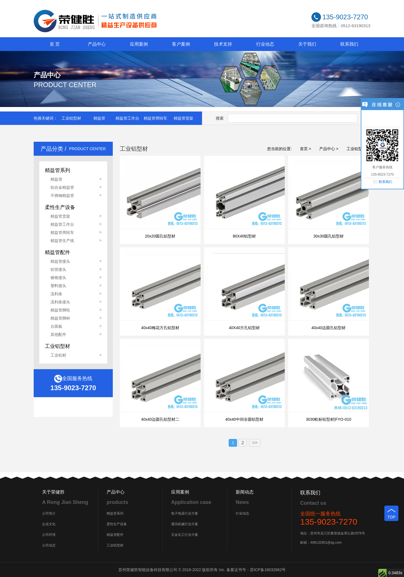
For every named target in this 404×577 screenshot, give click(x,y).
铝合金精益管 (62, 187)
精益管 (99, 118)
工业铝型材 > (357, 148)
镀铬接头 (58, 277)
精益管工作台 (127, 118)
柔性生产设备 (117, 524)
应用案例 (139, 44)
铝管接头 (58, 269)
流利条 (56, 294)
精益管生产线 (62, 240)
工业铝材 (58, 355)
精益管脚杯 (60, 318)
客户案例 (181, 44)
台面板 (56, 326)
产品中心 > (328, 148)
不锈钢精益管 (62, 195)
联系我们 (349, 44)
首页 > (305, 148)
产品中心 (97, 44)
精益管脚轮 (60, 310)
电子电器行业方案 (184, 513)
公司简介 (49, 513)
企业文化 (49, 524)
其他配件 (58, 334)
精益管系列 (115, 513)
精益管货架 (183, 118)
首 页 (55, 44)
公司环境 (49, 535)
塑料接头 (58, 285)
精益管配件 (115, 535)
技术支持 (223, 44)
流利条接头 (60, 302)
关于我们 (307, 44)
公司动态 (49, 545)
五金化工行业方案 (184, 535)
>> (255, 442)
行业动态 (265, 44)
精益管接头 (60, 261)
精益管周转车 (155, 118)
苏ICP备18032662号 (268, 569)
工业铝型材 (71, 118)
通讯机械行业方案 (184, 524)
